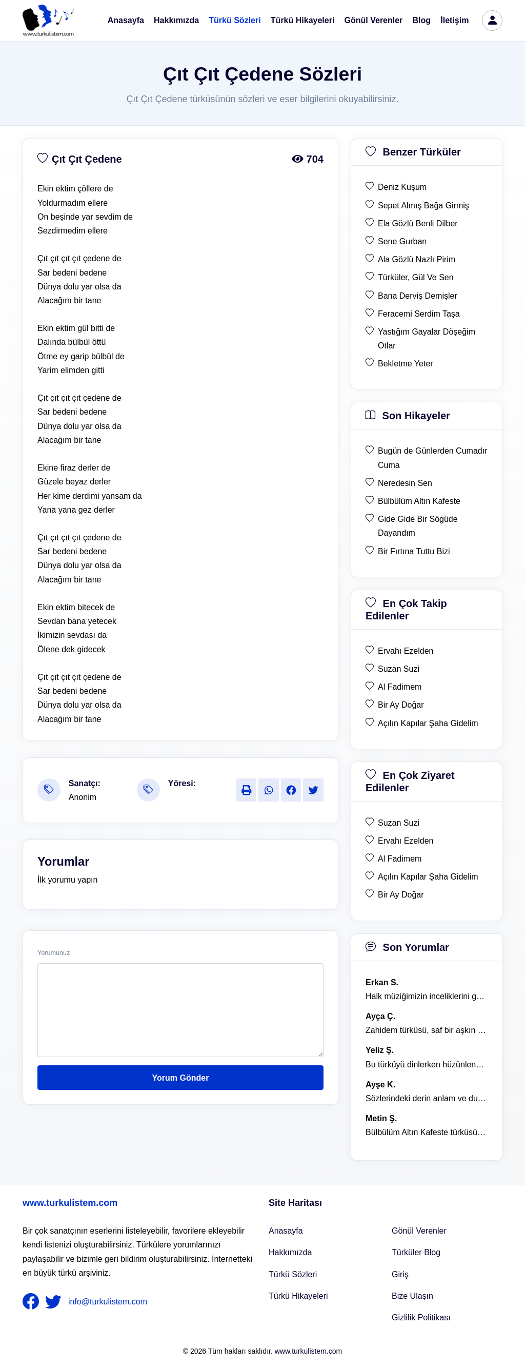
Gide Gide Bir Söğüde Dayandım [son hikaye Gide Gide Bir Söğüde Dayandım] (418, 526)
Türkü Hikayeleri (303, 20)
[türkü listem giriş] (492, 20)
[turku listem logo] (48, 20)
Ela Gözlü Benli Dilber (418, 223)
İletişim (454, 20)
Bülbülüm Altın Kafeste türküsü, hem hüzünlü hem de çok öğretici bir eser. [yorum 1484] (427, 1132)
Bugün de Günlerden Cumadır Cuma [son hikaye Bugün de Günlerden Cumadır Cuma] (432, 457)
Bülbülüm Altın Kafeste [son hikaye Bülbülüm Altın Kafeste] (419, 501)
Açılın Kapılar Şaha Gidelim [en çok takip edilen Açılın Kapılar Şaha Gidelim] (428, 723)
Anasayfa (126, 20)
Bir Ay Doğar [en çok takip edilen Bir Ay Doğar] (401, 704)
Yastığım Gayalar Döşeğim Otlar (426, 338)
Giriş (400, 1274)
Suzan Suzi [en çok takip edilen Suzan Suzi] (398, 669)
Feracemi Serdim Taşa (419, 313)
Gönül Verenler (374, 20)
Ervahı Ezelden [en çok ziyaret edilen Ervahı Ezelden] (406, 840)
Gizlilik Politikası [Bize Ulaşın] (421, 1317)
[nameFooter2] (55, 1302)
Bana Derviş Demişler (417, 295)
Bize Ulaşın (412, 1296)
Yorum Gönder (180, 1078)
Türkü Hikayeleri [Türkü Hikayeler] (298, 1296)
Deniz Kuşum (402, 187)
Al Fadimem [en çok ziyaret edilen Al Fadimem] (399, 858)
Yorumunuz (53, 953)
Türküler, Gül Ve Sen (416, 277)
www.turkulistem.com (70, 1203)
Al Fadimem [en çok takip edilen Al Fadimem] (399, 686)
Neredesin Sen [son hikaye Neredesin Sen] (405, 483)
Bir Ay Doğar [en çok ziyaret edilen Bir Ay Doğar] (401, 894)
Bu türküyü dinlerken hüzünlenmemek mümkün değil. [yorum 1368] (427, 1064)
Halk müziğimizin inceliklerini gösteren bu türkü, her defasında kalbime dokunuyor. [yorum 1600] (427, 996)
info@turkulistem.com (107, 1301)
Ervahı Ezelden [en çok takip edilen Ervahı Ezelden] (406, 651)
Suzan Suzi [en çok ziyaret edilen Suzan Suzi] (398, 822)
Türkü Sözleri (234, 20)
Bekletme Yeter (405, 363)
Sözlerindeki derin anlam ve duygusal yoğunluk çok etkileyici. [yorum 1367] (427, 1098)
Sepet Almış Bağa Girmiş (423, 205)
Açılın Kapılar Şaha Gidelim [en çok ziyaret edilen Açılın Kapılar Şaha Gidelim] (428, 876)
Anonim (82, 797)
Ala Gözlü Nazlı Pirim (416, 259)
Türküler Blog (416, 1252)
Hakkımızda (176, 20)
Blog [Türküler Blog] (422, 20)
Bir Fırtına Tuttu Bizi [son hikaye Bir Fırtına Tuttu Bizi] (414, 551)
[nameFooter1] (33, 1302)
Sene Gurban (402, 241)
